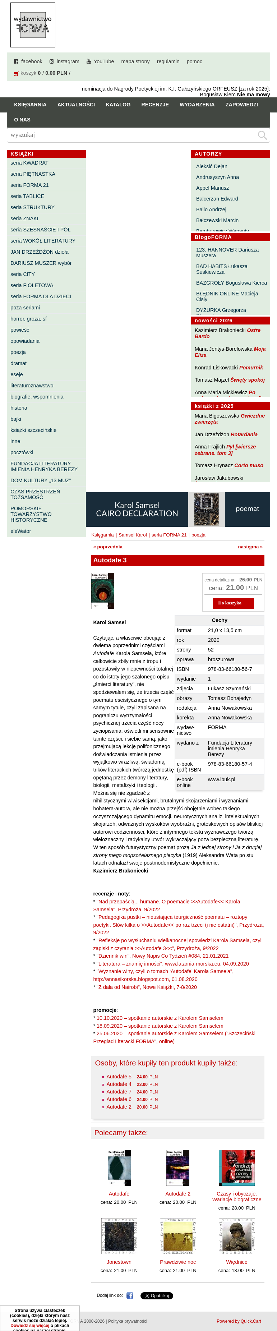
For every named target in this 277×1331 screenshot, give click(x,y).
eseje (16, 374)
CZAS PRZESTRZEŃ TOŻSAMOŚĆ (35, 494)
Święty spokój (247, 380)
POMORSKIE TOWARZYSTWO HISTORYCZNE (30, 514)
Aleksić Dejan (211, 166)
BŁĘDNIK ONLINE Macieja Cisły (227, 296)
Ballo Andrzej (211, 209)
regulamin (168, 61)
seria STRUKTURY (32, 207)
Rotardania (244, 434)
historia (18, 408)
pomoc (194, 61)
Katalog (118, 104)
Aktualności (76, 104)
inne (15, 441)
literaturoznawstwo (31, 385)
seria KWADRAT (29, 163)
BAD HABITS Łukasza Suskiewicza (222, 269)
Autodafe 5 (118, 1076)
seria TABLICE (27, 196)
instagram (68, 61)
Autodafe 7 (118, 1092)
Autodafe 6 (118, 1099)
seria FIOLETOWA (31, 285)
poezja (18, 352)
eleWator (20, 531)
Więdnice (237, 1262)
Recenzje (155, 104)
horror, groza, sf (28, 319)
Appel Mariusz (212, 188)
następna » (250, 546)
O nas (22, 120)
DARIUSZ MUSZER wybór (40, 263)
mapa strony (135, 61)
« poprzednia (107, 546)
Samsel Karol (133, 535)
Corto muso (248, 465)
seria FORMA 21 (29, 185)
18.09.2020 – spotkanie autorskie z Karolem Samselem (160, 1026)
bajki (15, 419)
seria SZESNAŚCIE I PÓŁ (40, 229)
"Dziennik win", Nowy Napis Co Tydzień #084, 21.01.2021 (163, 956)
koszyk (28, 73)
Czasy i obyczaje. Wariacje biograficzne (237, 1196)
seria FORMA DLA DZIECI (40, 296)
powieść (19, 330)
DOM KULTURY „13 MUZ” (40, 480)
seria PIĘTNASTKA (32, 174)
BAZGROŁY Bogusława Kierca (231, 283)
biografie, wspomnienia (36, 397)
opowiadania (25, 341)
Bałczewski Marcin (217, 220)
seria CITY (22, 274)
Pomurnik (251, 367)
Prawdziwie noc (178, 1262)
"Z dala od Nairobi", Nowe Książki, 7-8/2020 (147, 987)
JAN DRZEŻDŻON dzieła (39, 252)
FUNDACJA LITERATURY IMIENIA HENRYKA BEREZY (44, 466)
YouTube (104, 61)
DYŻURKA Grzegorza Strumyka (221, 313)
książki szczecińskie (33, 430)
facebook (31, 61)
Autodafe (119, 1194)
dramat (18, 363)
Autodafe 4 (118, 1084)
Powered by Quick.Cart (239, 1321)
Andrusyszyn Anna (217, 177)
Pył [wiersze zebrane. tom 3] (225, 450)
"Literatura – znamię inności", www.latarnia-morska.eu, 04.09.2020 (173, 964)
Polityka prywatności (127, 1321)
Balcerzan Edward (217, 199)
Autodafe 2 (118, 1107)
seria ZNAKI (24, 218)
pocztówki (21, 452)
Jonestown (119, 1262)
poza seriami (25, 307)
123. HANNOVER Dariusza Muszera (227, 252)
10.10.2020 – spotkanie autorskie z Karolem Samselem (160, 1018)
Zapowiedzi (242, 104)
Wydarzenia (197, 104)
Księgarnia (30, 104)
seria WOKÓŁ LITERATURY (42, 241)
